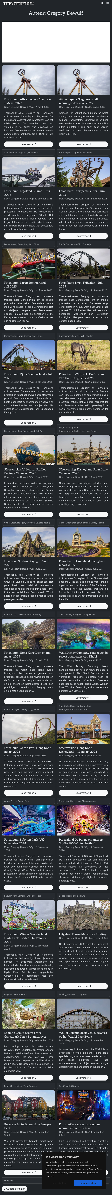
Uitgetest (83, 994)
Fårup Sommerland (27, 336)
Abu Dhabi (64, 706)
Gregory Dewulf (19, 107)
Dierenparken (72, 427)
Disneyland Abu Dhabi (80, 706)
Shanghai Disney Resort (92, 522)
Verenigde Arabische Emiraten (73, 709)
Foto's (20, 244)
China (7, 522)
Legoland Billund (32, 244)
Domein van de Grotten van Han (74, 431)
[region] (74, 1170)
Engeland (31, 895)
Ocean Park (23, 801)
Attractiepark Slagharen (15, 152)
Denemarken (10, 244)
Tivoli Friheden (86, 336)
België (62, 427)
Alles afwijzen (59, 1183)
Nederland (33, 152)
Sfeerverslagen (18, 522)
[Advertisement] (56, 42)
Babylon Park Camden (15, 895)
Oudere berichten (14, 1188)
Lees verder (28, 144)
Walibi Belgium (73, 1086)
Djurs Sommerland (26, 431)
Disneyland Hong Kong (21, 709)
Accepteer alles (88, 1183)
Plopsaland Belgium (75, 895)
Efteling (62, 994)
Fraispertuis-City (74, 244)
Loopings (18, 1086)
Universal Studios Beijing (38, 522)
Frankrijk (87, 244)
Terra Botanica (30, 1086)
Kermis (24, 994)
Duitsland (8, 1180)
